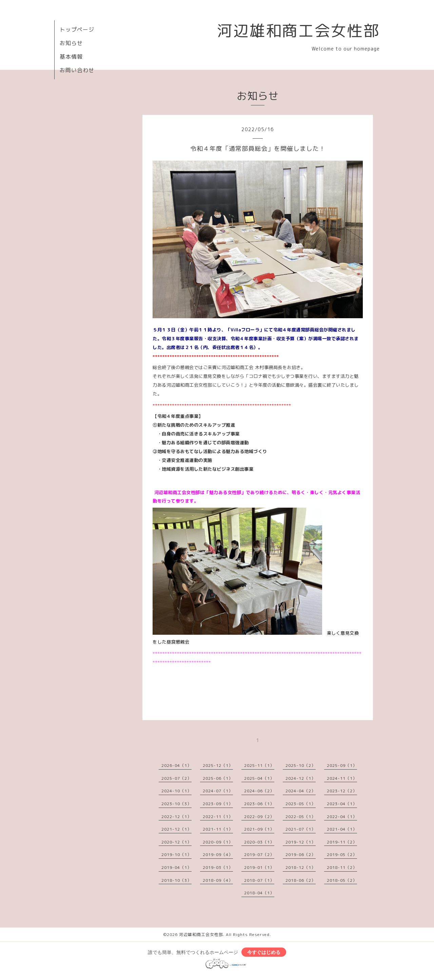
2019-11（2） (342, 842)
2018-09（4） (218, 880)
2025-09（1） (342, 765)
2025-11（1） (259, 765)
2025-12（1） (218, 765)
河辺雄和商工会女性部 (298, 30)
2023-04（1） (342, 804)
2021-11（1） (218, 829)
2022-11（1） (218, 816)
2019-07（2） (259, 854)
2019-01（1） (259, 867)
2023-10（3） (176, 804)
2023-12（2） (342, 791)
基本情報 (71, 56)
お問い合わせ (77, 70)
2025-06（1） (218, 778)
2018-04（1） (259, 893)
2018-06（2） (300, 880)
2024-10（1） (176, 791)
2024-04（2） (300, 791)
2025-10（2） (300, 765)
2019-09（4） (218, 854)
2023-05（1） (300, 804)
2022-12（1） (176, 816)
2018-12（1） (300, 867)
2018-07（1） (259, 880)
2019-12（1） (300, 842)
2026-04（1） (176, 765)
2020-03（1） (259, 842)
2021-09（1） (259, 829)
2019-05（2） (342, 854)
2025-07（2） (176, 778)
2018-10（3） (176, 880)
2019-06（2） (300, 854)
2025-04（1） (259, 778)
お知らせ (71, 43)
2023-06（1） (259, 804)
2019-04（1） (176, 867)
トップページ (77, 29)
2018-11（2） (342, 867)
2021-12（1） (176, 829)
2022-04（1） (342, 816)
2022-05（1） (300, 816)
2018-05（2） (342, 880)
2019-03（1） (218, 867)
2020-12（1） (176, 842)
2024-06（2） (259, 791)
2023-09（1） (218, 804)
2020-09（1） (218, 842)
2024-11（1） (342, 778)
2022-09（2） (259, 816)
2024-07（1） (218, 791)
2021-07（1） (300, 829)
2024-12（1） (300, 778)
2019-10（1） (176, 854)
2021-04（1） (342, 829)
